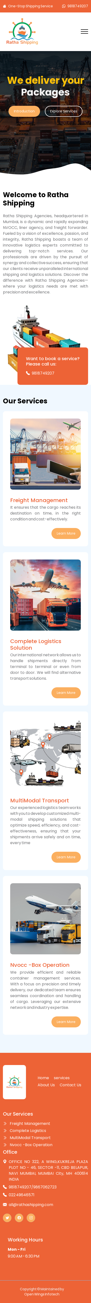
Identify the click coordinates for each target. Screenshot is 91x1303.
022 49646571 (21, 1195)
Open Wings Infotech (41, 1294)
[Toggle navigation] (84, 31)
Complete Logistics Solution (35, 644)
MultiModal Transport (39, 800)
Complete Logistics (24, 1130)
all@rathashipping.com (31, 1204)
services (62, 1078)
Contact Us (70, 1085)
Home (43, 1078)
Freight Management (39, 500)
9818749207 (77, 6)
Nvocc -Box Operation (40, 965)
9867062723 (45, 1187)
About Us (46, 1085)
